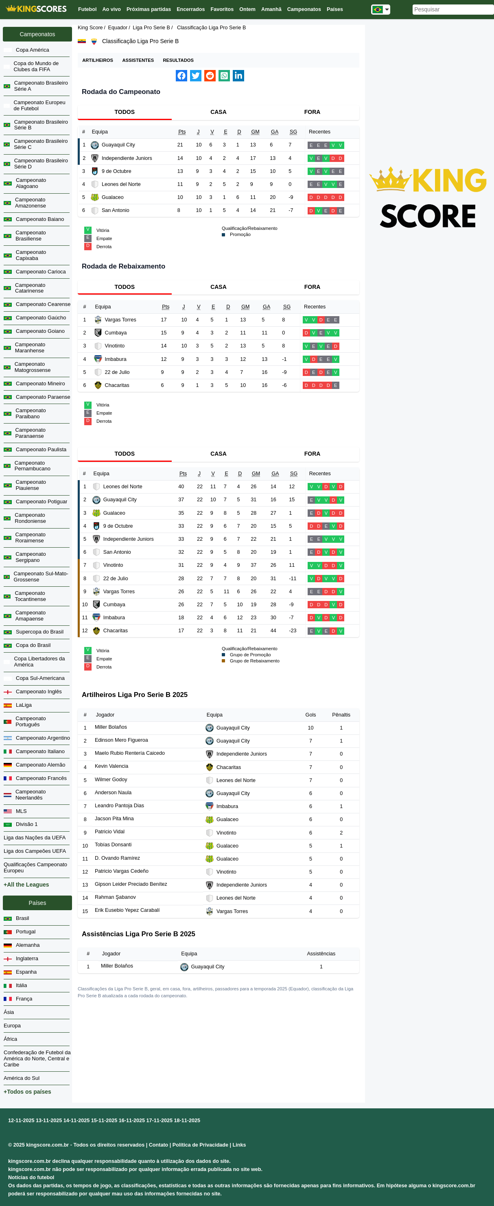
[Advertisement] (428, 80)
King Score (90, 28)
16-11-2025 (132, 1120)
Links (239, 1145)
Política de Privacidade (200, 1145)
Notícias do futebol (31, 1177)
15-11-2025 (104, 1120)
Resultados (178, 60)
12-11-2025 (21, 1120)
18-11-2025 (187, 1120)
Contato (158, 1145)
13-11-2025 (49, 1120)
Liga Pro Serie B (151, 28)
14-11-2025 (76, 1120)
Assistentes (138, 60)
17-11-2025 (159, 1120)
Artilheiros (97, 60)
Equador (118, 28)
